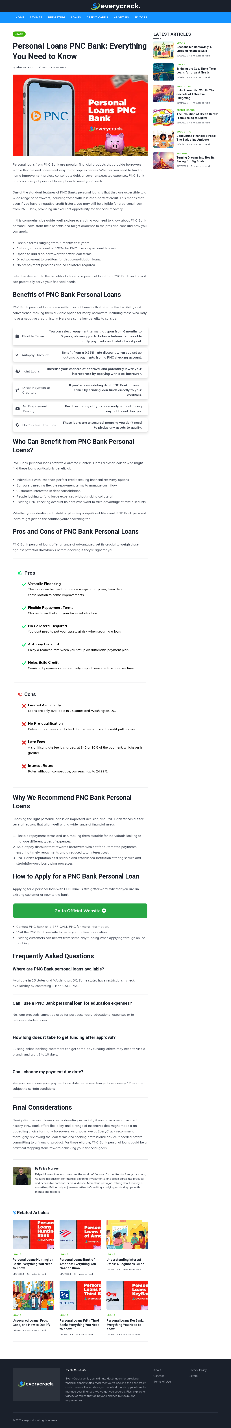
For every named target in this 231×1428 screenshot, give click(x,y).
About (157, 1370)
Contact (158, 1376)
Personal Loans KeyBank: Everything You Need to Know (125, 1325)
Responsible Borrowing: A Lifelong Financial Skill (194, 48)
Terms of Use (162, 1381)
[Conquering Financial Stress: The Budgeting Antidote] (164, 139)
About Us (121, 17)
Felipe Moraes (23, 67)
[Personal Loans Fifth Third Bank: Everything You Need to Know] (80, 1295)
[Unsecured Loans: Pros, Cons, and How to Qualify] (33, 1295)
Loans (76, 17)
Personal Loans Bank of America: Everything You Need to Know (78, 1264)
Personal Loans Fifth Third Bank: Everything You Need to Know (79, 1325)
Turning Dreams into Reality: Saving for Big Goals (195, 159)
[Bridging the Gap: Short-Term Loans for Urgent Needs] (164, 72)
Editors (141, 17)
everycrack (28, 1420)
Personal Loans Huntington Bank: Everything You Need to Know (33, 1264)
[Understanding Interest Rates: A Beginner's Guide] (127, 1234)
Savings (36, 17)
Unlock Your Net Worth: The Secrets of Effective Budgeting (195, 94)
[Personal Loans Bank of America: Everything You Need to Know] (80, 1234)
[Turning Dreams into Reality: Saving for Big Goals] (164, 160)
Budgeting (56, 17)
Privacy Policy (198, 1370)
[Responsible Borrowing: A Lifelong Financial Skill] (164, 50)
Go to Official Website (80, 910)
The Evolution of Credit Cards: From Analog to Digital (197, 116)
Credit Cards (97, 17)
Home (20, 17)
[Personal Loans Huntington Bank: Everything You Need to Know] (33, 1234)
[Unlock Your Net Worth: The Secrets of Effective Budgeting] (164, 94)
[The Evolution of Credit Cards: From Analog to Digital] (164, 117)
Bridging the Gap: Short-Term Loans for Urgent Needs (196, 70)
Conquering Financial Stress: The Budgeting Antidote (196, 137)
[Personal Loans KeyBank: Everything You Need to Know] (127, 1295)
